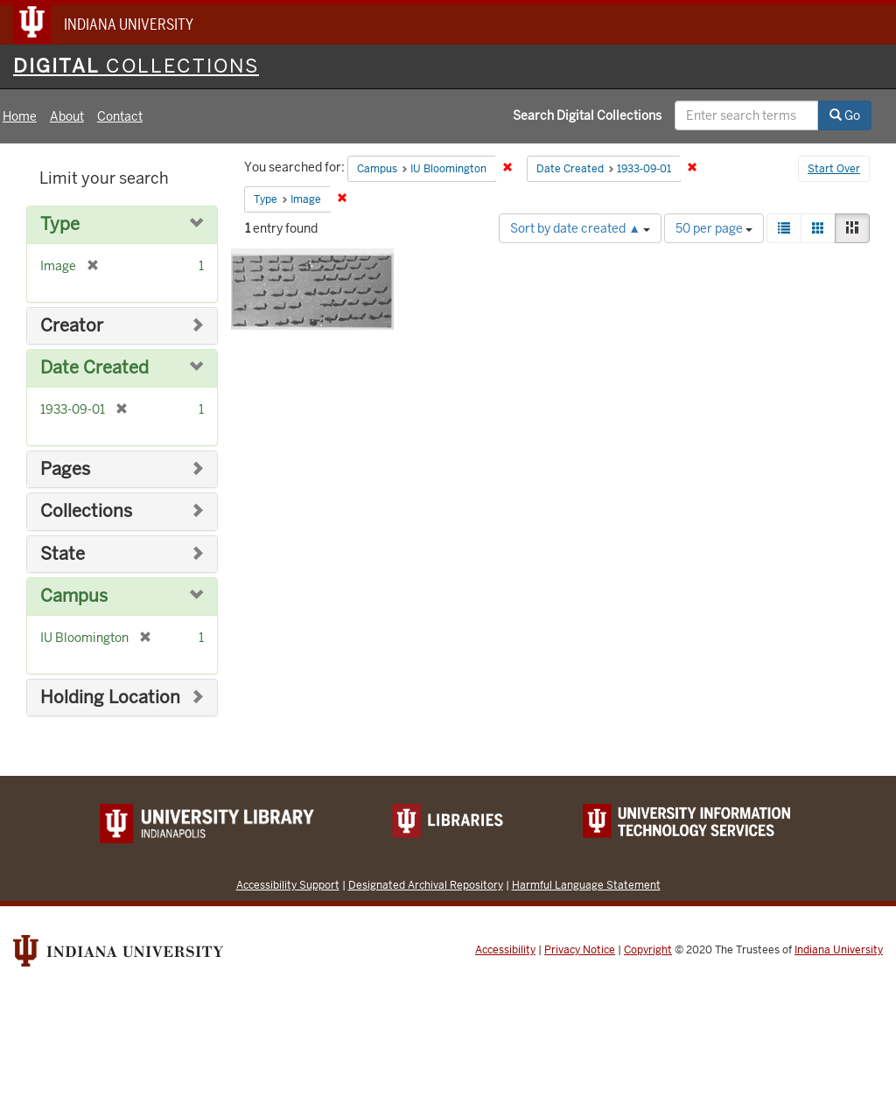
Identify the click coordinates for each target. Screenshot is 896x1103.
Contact (120, 116)
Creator (71, 326)
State (62, 554)
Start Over (834, 169)
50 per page (714, 228)
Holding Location (110, 698)
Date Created (94, 368)
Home (20, 116)
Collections (86, 511)
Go (845, 115)
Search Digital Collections (587, 115)
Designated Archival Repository (425, 884)
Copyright (648, 950)
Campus (74, 596)
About (67, 116)
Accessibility (505, 950)
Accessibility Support (288, 884)
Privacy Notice (579, 950)
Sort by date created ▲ (580, 228)
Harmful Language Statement (586, 884)
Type (60, 224)
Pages (65, 469)
